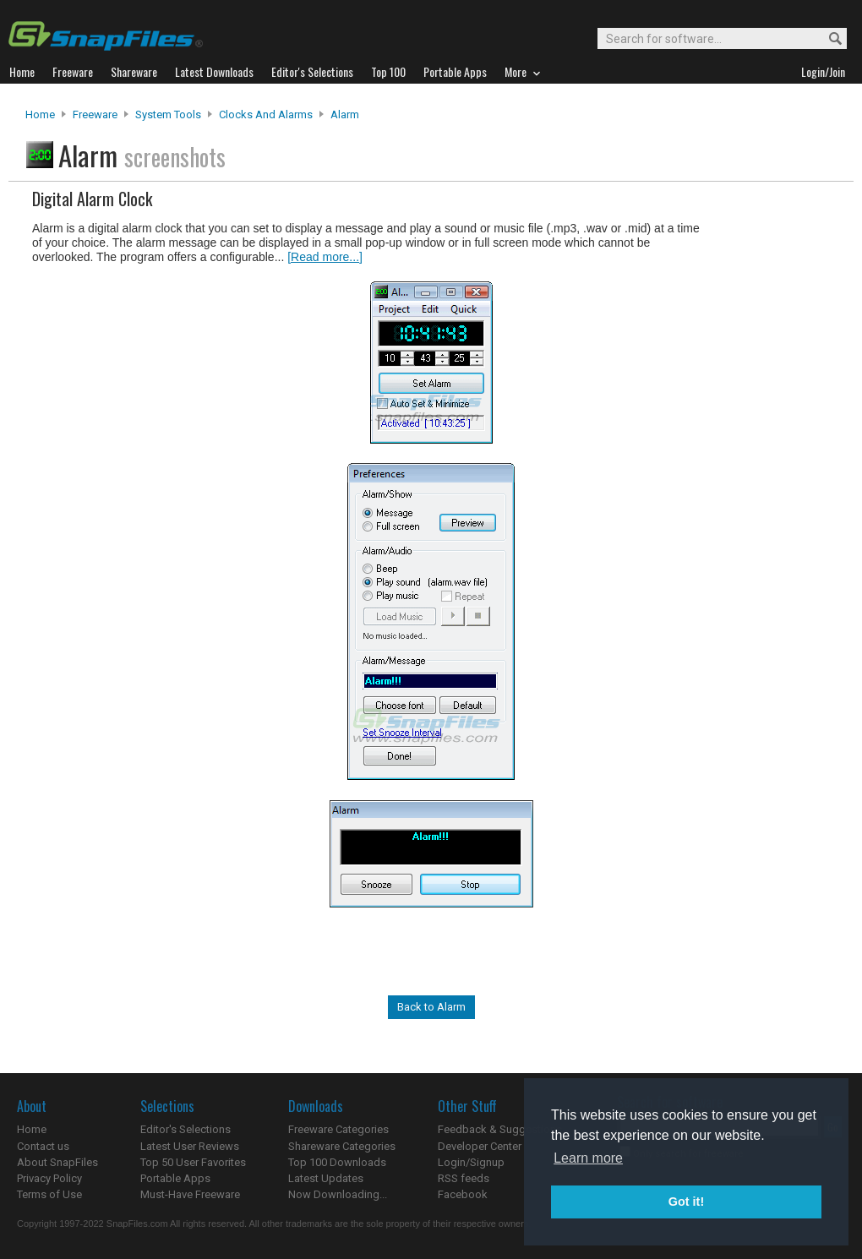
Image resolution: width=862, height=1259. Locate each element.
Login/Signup (471, 1162)
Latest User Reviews (189, 1146)
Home (40, 114)
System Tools (168, 114)
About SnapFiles (57, 1162)
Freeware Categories (338, 1129)
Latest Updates (325, 1178)
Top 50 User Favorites (193, 1162)
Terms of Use (49, 1194)
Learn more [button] (588, 1158)
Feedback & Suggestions (500, 1129)
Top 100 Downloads (337, 1162)
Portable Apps (175, 1178)
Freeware (95, 114)
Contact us (43, 1146)
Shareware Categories (342, 1146)
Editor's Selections (185, 1129)
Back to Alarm (431, 1006)
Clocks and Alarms (266, 114)
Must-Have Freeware (190, 1194)
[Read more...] (325, 257)
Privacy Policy (49, 1178)
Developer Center (479, 1146)
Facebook (463, 1194)
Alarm (344, 114)
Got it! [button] (686, 1201)
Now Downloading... (337, 1194)
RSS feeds (463, 1178)
